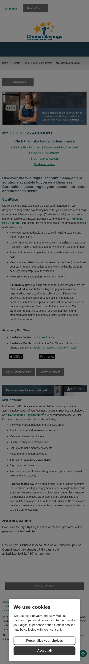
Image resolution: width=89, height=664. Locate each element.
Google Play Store (66, 347)
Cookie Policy (46, 601)
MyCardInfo (52, 152)
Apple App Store (43, 347)
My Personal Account (46, 158)
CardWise (35, 152)
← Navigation (18, 81)
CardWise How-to (44, 164)
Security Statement (12, 606)
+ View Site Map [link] (44, 586)
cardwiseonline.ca (43, 337)
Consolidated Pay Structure (61, 147)
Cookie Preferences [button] (68, 601)
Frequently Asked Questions (41, 606)
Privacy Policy (28, 601)
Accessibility (66, 606)
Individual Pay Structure (26, 147)
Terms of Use (9, 601)
